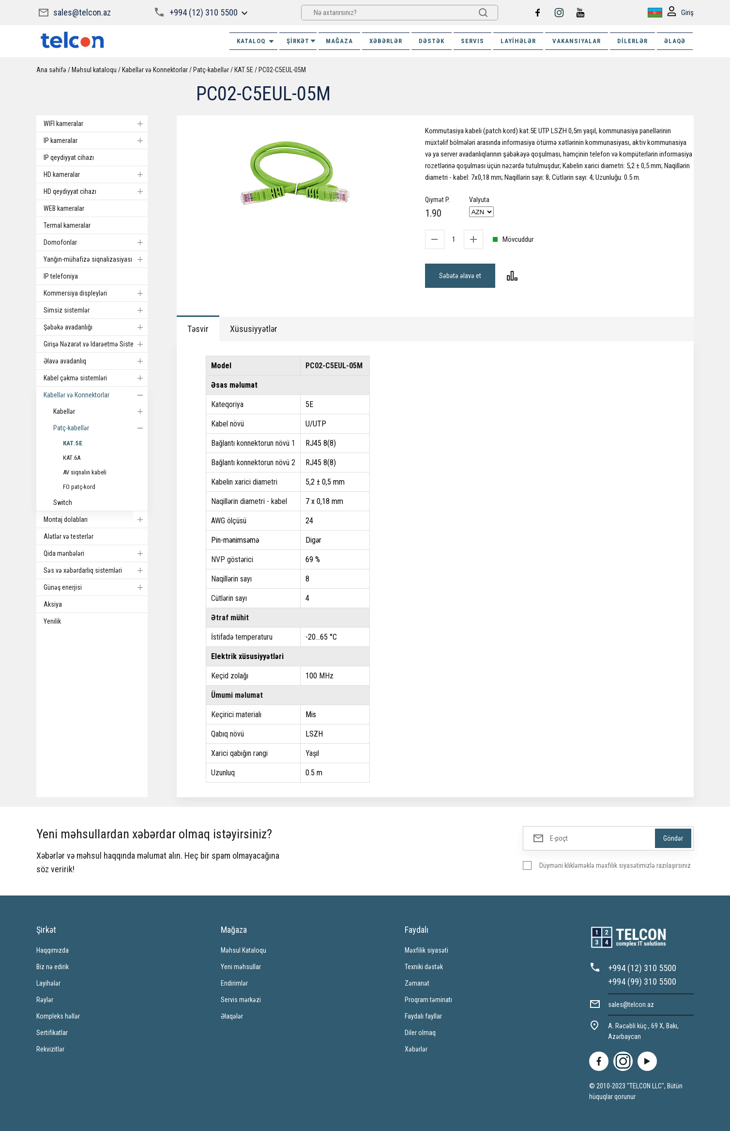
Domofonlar (96, 242)
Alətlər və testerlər (68, 536)
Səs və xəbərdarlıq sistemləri (96, 570)
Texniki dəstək (424, 967)
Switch (62, 502)
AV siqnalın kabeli (84, 472)
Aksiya (53, 604)
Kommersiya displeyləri (96, 293)
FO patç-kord (79, 486)
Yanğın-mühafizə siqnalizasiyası (96, 259)
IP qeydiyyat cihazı (69, 157)
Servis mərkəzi (241, 1000)
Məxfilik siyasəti (426, 950)
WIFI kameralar (96, 123)
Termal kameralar (67, 225)
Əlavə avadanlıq (96, 361)
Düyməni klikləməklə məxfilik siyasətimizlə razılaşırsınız (615, 865)
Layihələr (518, 41)
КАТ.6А (71, 457)
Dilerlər (632, 41)
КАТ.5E (243, 70)
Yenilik (52, 621)
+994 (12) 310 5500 (203, 12)
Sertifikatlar (52, 1033)
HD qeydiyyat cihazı (96, 191)
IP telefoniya (61, 276)
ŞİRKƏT (302, 41)
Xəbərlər (416, 1049)
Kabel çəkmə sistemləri (96, 378)
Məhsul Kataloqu (243, 950)
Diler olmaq (420, 1033)
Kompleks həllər (58, 1016)
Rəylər (44, 1000)
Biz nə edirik (52, 967)
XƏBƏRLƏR (385, 41)
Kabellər (100, 411)
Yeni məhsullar (241, 967)
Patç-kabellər (211, 70)
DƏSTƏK (431, 41)
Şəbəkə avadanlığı (96, 327)
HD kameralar (96, 174)
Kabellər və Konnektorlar (155, 70)
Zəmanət (417, 983)
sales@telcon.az (82, 12)
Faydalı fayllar (423, 1016)
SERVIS (472, 41)
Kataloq (256, 41)
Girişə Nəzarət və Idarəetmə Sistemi (96, 344)
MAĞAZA (339, 41)
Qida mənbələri (96, 553)
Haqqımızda (52, 950)
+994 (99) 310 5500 (642, 981)
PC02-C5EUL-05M (282, 70)
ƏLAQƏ (674, 41)
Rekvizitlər (50, 1049)
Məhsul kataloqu (94, 70)
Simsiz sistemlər (96, 310)
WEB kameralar (64, 208)
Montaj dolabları (96, 519)
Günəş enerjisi (96, 587)
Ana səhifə (51, 70)
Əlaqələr (232, 1016)
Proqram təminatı (428, 1000)
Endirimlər (234, 983)
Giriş (680, 13)
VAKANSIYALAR (576, 41)
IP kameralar (96, 140)
